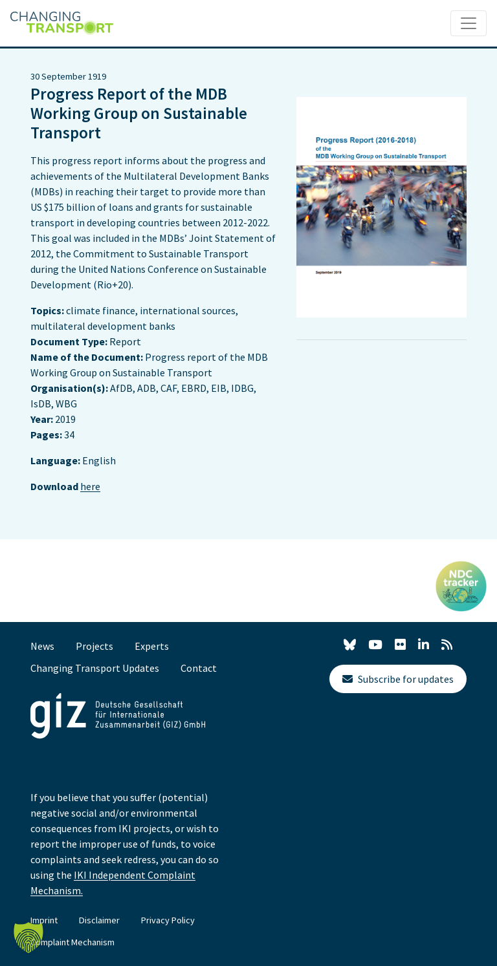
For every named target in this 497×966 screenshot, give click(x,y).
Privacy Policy (168, 920)
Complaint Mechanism (72, 942)
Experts (152, 645)
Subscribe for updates (398, 678)
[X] (350, 647)
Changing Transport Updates (94, 667)
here (90, 486)
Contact (199, 667)
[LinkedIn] (423, 645)
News (42, 645)
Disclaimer (99, 920)
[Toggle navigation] (468, 23)
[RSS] (446, 645)
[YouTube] (375, 645)
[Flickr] (400, 645)
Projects (94, 645)
